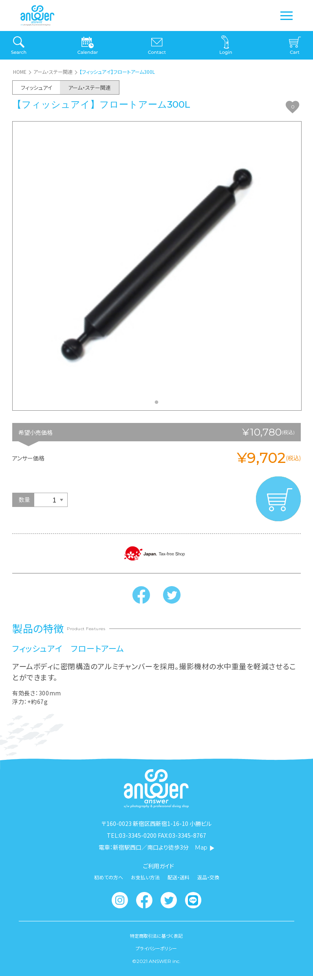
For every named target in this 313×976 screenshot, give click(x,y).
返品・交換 (208, 877)
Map (205, 847)
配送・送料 (179, 877)
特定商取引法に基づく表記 (156, 936)
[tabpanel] (157, 266)
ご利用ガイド (158, 866)
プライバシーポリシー (156, 948)
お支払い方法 (145, 877)
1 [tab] (158, 404)
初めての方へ (108, 877)
